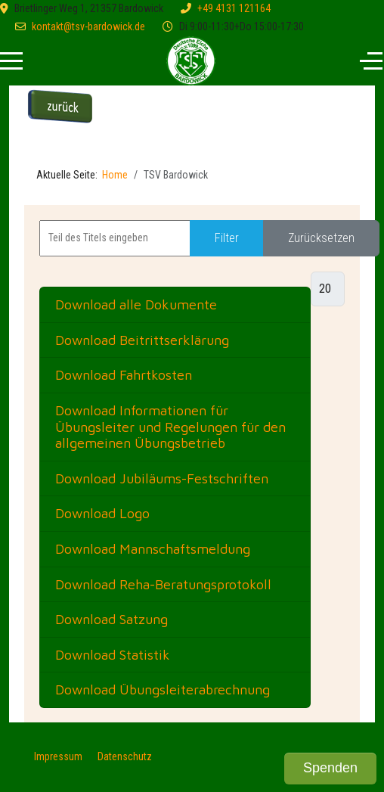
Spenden (330, 767)
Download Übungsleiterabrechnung (162, 689)
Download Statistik (112, 655)
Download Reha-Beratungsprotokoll (163, 584)
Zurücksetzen (321, 238)
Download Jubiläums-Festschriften (161, 478)
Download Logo (102, 513)
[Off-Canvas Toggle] (371, 60)
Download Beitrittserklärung (142, 340)
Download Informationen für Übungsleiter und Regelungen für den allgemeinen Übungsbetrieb (170, 426)
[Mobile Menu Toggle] (11, 60)
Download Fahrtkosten (123, 375)
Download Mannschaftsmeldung (152, 549)
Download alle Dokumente (136, 304)
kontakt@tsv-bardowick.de (88, 26)
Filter (227, 238)
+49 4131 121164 (234, 8)
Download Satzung (111, 619)
